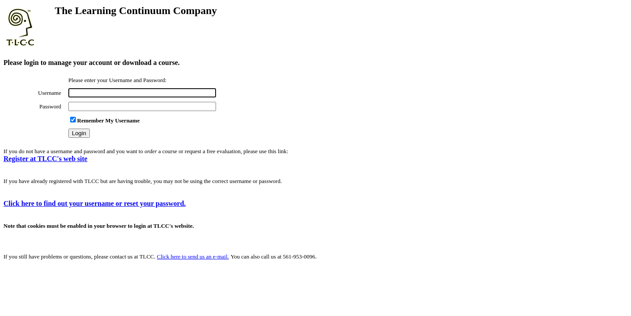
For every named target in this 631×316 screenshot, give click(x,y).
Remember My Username (105, 120)
